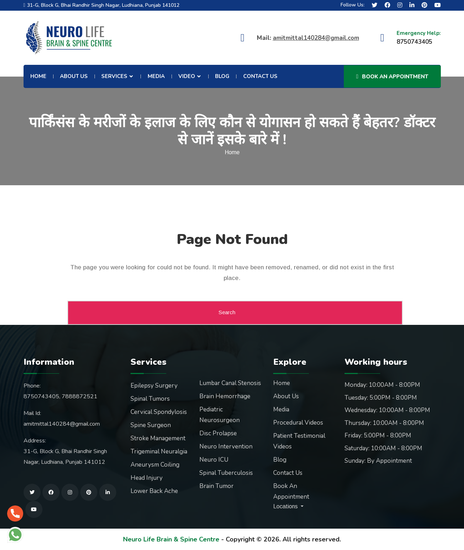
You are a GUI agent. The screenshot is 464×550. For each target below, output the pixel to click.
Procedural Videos (298, 423)
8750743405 (41, 396)
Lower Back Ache (154, 491)
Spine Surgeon (151, 425)
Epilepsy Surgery (154, 386)
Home (38, 76)
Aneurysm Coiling (155, 465)
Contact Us (260, 76)
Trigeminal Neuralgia (159, 451)
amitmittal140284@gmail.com (316, 38)
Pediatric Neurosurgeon (219, 414)
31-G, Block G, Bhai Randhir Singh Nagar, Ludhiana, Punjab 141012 (103, 5)
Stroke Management (158, 438)
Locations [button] (286, 506)
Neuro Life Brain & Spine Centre (171, 539)
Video (186, 76)
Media (156, 76)
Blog (222, 76)
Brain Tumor (216, 486)
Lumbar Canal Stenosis (230, 383)
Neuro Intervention (226, 446)
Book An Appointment (392, 76)
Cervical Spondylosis (159, 412)
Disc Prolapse (218, 433)
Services (114, 76)
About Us (74, 76)
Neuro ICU (213, 460)
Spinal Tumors (150, 399)
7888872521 (79, 396)
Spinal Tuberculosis (226, 473)
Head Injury (147, 478)
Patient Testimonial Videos (299, 441)
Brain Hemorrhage (224, 396)
